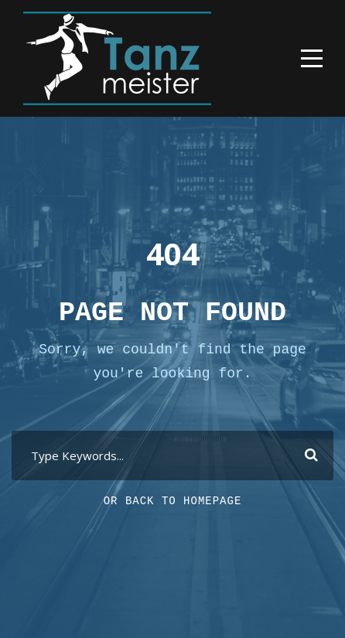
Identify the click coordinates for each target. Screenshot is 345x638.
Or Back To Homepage (173, 501)
